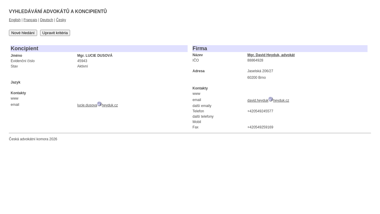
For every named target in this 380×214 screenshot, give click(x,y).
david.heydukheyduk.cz (268, 100)
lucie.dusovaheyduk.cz (97, 105)
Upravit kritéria (55, 33)
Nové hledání (23, 33)
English (14, 20)
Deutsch (46, 20)
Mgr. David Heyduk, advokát (270, 55)
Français (30, 20)
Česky (61, 20)
